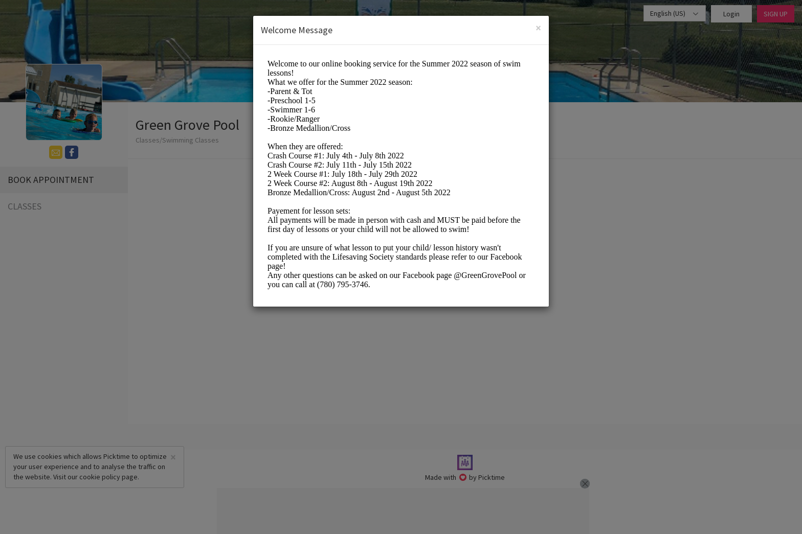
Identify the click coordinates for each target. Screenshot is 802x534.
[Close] (538, 27)
